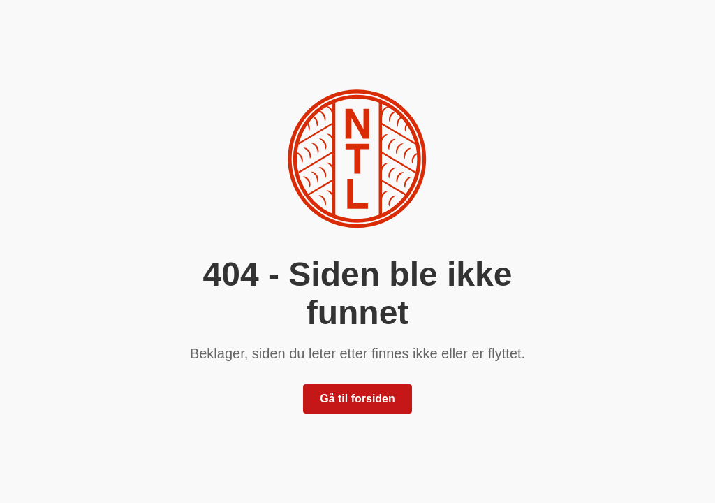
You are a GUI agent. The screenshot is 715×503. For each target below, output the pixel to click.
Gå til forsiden (357, 398)
